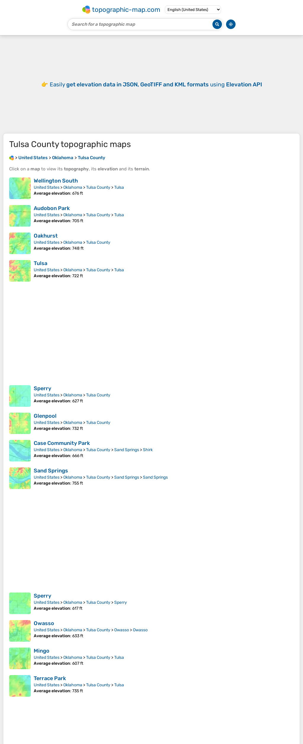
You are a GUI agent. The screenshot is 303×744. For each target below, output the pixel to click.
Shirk (148, 458)
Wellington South (56, 189)
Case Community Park (62, 452)
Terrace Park (50, 687)
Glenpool (45, 425)
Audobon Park (52, 217)
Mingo (41, 659)
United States (46, 196)
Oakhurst (46, 244)
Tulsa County (98, 196)
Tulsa (119, 196)
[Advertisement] (151, 88)
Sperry (42, 397)
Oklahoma (72, 196)
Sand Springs (126, 458)
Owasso (44, 632)
